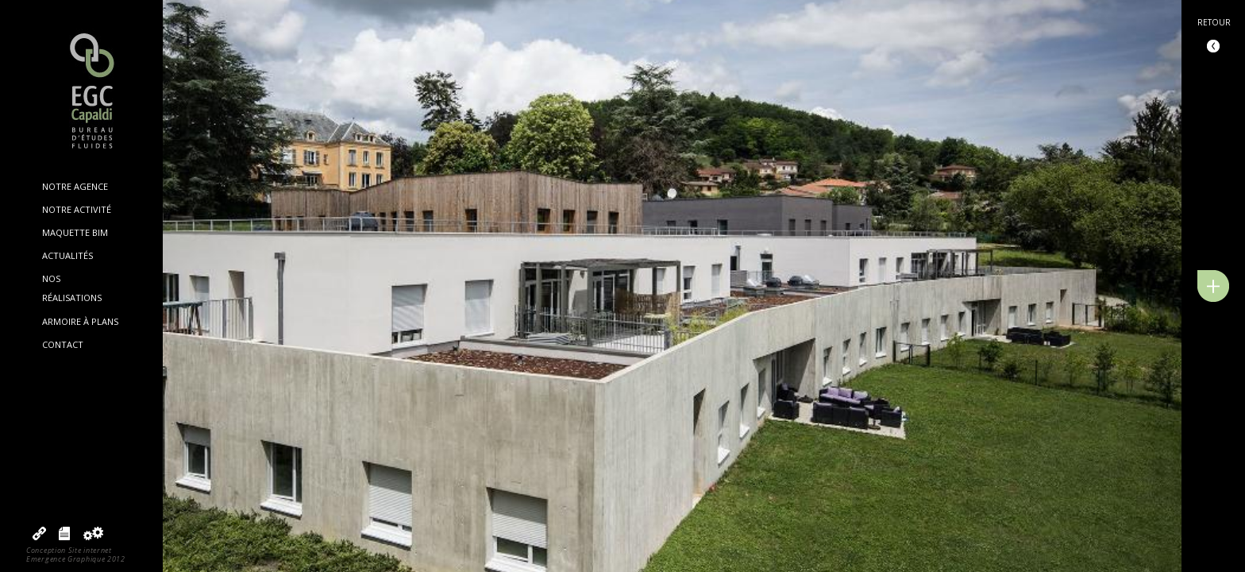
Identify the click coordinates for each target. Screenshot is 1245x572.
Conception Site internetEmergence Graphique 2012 (75, 554)
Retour (1214, 22)
